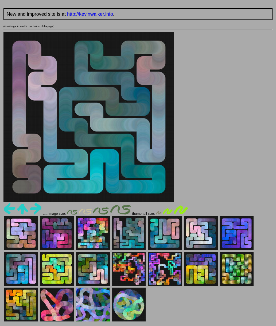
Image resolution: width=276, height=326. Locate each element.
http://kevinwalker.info (90, 14)
